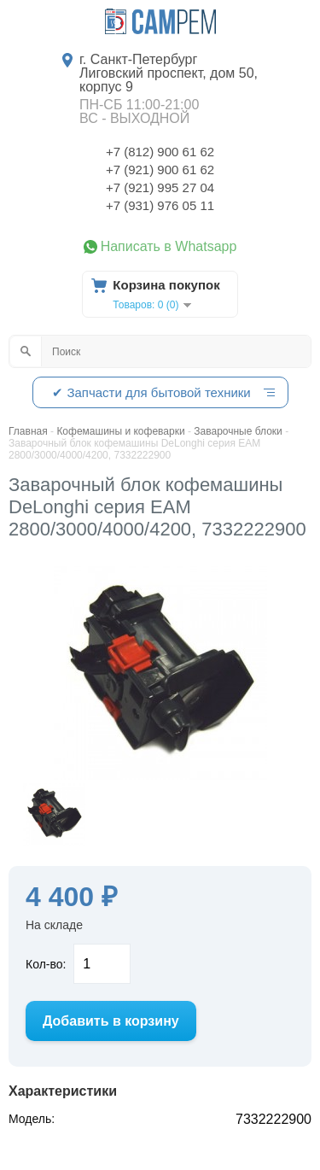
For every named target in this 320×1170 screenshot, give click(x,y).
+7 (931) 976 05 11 (160, 205)
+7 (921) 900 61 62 (160, 169)
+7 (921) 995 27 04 (160, 187)
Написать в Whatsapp (169, 247)
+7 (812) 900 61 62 (160, 151)
